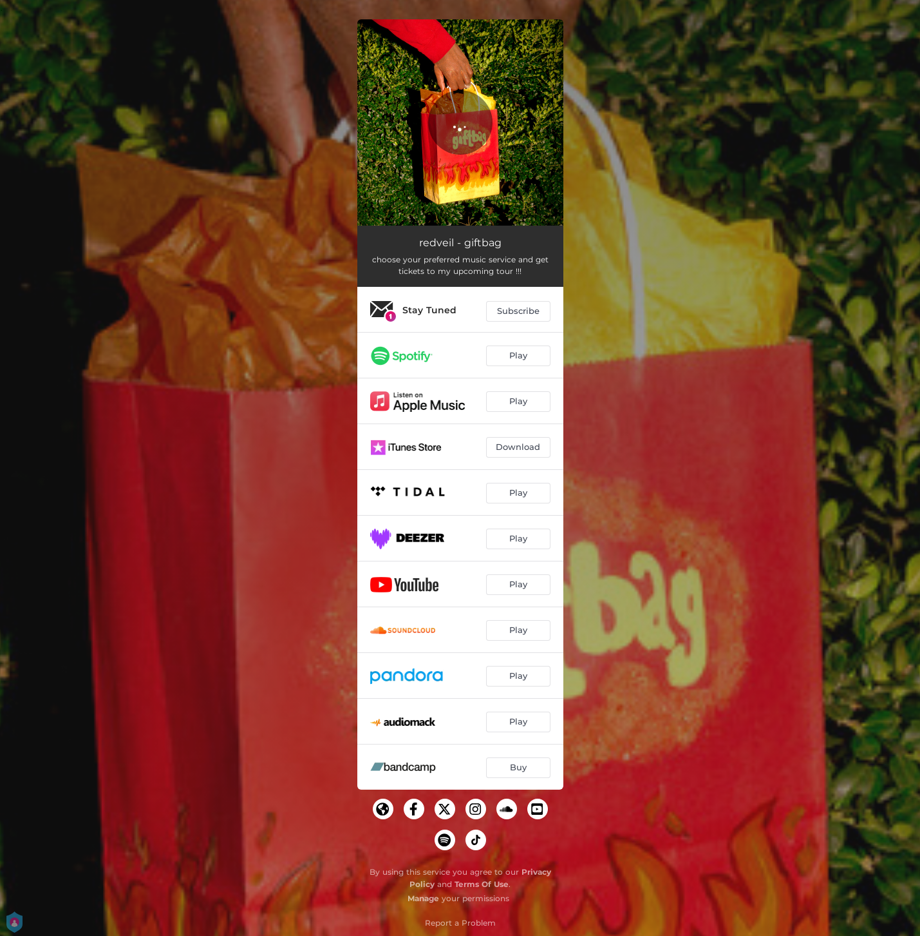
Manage (423, 898)
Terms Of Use (482, 884)
